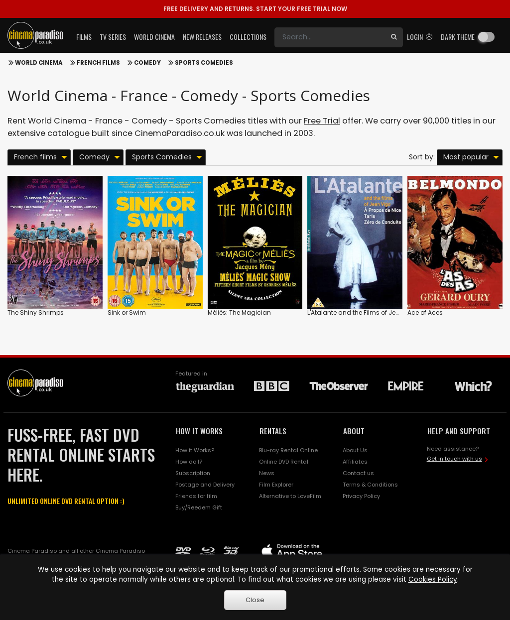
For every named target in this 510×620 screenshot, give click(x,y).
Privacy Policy (361, 496)
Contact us (358, 473)
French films (98, 63)
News (266, 473)
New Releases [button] (202, 36)
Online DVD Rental (283, 462)
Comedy (147, 63)
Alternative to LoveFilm (290, 496)
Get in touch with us (454, 459)
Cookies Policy (432, 579)
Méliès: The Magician (239, 312)
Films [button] (84, 36)
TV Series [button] (113, 36)
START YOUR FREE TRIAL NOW (255, 8)
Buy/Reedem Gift (198, 507)
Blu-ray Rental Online (288, 450)
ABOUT (354, 430)
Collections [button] (248, 36)
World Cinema (39, 63)
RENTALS (272, 430)
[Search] (329, 37)
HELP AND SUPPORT (458, 430)
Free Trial (322, 120)
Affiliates (355, 462)
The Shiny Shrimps (35, 312)
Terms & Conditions (370, 485)
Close (255, 600)
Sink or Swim (127, 312)
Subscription (192, 473)
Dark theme (458, 36)
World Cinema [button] (154, 36)
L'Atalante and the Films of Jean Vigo (363, 312)
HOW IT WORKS (199, 430)
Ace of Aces (425, 312)
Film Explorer (276, 485)
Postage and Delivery (205, 485)
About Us (355, 450)
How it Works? (194, 450)
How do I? (188, 462)
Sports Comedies (204, 63)
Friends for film (196, 496)
